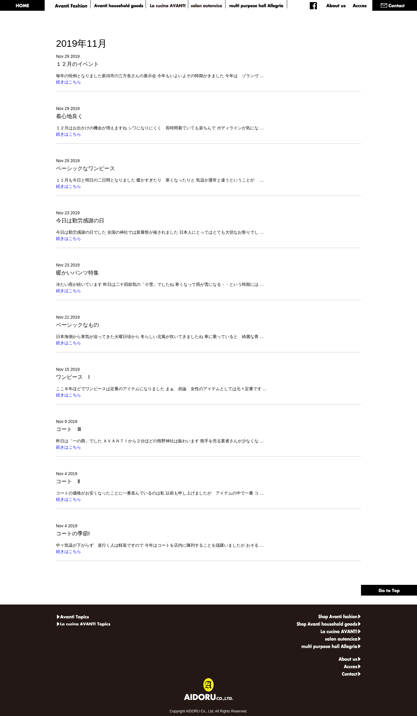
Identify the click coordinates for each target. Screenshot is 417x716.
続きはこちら (68, 82)
